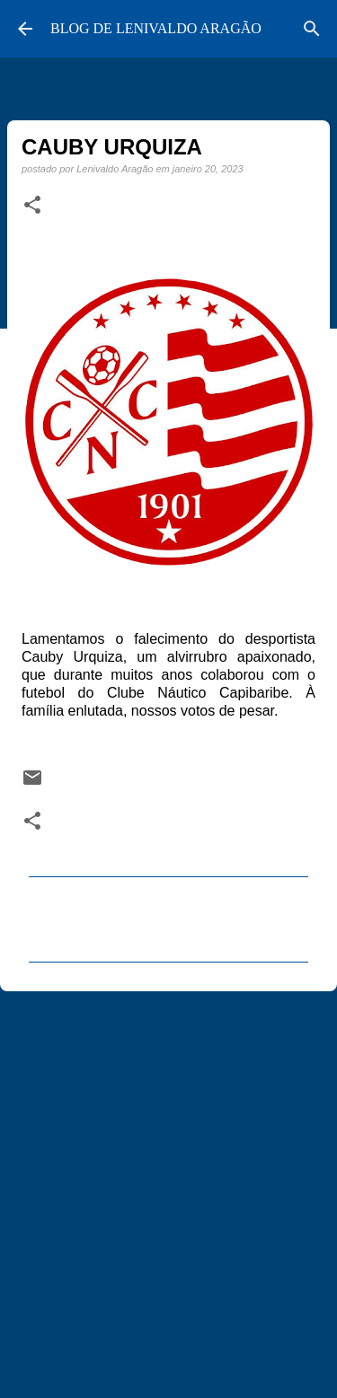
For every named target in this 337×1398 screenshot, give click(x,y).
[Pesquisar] (312, 28)
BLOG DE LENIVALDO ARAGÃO (156, 28)
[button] (32, 205)
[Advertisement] (168, 1186)
